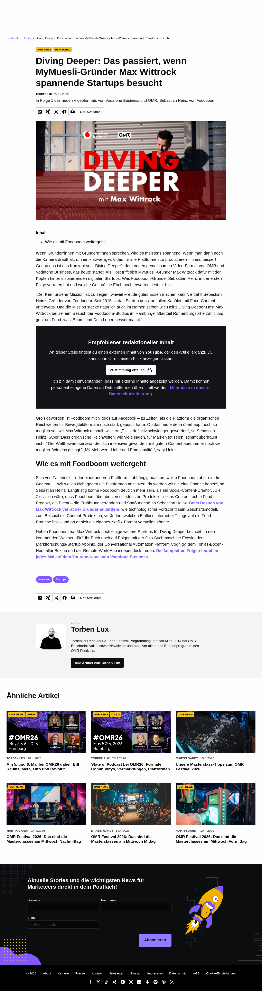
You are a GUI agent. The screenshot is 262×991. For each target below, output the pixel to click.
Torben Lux (16, 758)
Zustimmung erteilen (131, 370)
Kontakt (97, 973)
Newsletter (116, 973)
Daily (27, 38)
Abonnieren (155, 940)
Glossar (135, 973)
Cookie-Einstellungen (221, 973)
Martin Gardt (187, 758)
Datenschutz (178, 973)
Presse (80, 973)
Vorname (34, 900)
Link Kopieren (90, 111)
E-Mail (32, 918)
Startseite (13, 38)
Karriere (63, 973)
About (47, 973)
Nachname (109, 900)
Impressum (155, 973)
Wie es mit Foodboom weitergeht (75, 242)
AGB (196, 973)
